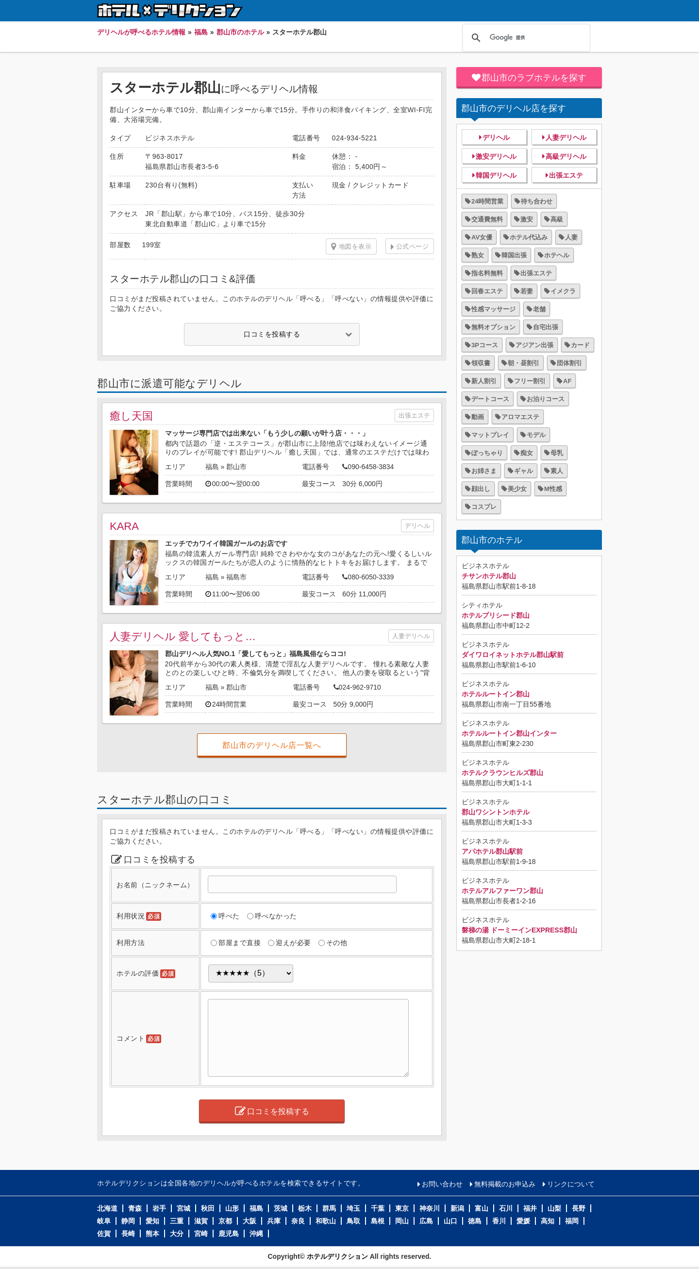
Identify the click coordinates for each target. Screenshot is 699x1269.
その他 (337, 943)
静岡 (128, 1221)
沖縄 (256, 1233)
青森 (135, 1208)
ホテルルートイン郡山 (496, 694)
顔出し (480, 488)
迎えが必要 (293, 943)
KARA (124, 526)
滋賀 (201, 1221)
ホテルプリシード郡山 (496, 615)
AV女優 (481, 237)
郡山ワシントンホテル (496, 812)
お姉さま (484, 470)
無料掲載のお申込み (504, 1184)
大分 (176, 1233)
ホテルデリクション (337, 1256)
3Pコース (484, 345)
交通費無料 (487, 219)
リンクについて (571, 1184)
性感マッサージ (493, 309)
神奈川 (429, 1208)
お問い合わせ (442, 1184)
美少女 (517, 488)
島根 (377, 1221)
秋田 (208, 1208)
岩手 (159, 1208)
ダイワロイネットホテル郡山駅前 (513, 655)
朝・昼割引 (523, 363)
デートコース (490, 399)
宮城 (183, 1208)
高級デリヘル (566, 156)
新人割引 (484, 381)
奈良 (298, 1221)
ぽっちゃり (487, 453)
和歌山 (326, 1221)
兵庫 (274, 1221)
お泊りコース (546, 399)
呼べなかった (276, 916)
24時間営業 (487, 201)
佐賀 (104, 1233)
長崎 (128, 1233)
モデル (536, 435)
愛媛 (523, 1221)
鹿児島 (228, 1233)
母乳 (556, 453)
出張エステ (414, 415)
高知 (547, 1221)
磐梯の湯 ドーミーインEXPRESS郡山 (519, 930)
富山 (481, 1208)
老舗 (539, 309)
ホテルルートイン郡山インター (509, 733)
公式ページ (412, 246)
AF (567, 381)
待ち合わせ (536, 201)
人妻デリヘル (411, 636)
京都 (225, 1221)
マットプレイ (490, 435)
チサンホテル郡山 (489, 576)
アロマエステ (520, 417)
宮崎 (201, 1233)
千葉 (377, 1208)
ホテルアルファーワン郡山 (502, 891)
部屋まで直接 (239, 943)
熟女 (477, 255)
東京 (402, 1208)
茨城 (280, 1208)
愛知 (152, 1221)
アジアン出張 (534, 345)
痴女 (526, 453)
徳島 (475, 1221)
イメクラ (563, 291)
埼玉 (353, 1208)
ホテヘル (556, 255)
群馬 (329, 1208)
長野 (578, 1208)
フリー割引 (530, 381)
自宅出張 (545, 327)
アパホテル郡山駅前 (492, 851)
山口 (450, 1221)
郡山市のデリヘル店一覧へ (271, 745)
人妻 (571, 237)
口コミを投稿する (272, 334)
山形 (232, 1208)
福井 (530, 1208)
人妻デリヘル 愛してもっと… (183, 636)
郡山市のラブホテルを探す (534, 78)
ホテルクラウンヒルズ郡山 (502, 773)
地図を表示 (351, 246)
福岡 (572, 1221)
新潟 (457, 1208)
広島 (426, 1221)
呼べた (229, 916)
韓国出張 (514, 255)
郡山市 (236, 467)
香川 (499, 1221)
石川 (506, 1208)
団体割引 (569, 363)
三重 (176, 1221)
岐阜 (104, 1221)
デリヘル (417, 525)
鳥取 (353, 1221)
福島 (212, 467)
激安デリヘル (496, 156)
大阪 (249, 1221)
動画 (477, 417)
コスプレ (484, 506)
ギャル (523, 470)
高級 (556, 219)
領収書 (480, 363)
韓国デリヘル (496, 175)
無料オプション (493, 327)
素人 (556, 470)
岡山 (402, 1221)
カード (580, 345)
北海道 (107, 1208)
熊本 (152, 1233)
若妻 (526, 291)
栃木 (305, 1208)
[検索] (525, 38)
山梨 (554, 1208)
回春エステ (487, 291)
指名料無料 (487, 273)
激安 (526, 219)
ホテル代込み (529, 237)
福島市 (236, 577)
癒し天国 (131, 416)
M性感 (553, 488)
